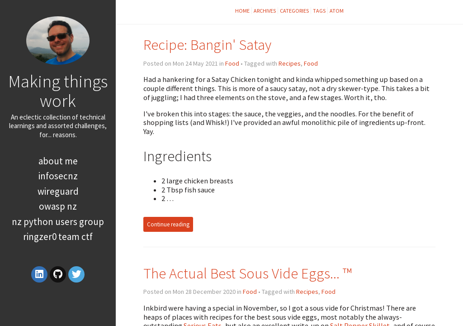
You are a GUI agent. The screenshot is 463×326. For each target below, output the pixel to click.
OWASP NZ (58, 206)
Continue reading (168, 224)
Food (232, 63)
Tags (319, 10)
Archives (265, 10)
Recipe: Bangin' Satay (207, 44)
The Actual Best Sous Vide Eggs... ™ (247, 273)
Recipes (290, 63)
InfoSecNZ (58, 176)
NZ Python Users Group (58, 222)
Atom (337, 10)
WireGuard (58, 191)
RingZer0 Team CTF (58, 236)
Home (242, 10)
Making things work (58, 91)
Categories (294, 10)
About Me (58, 161)
